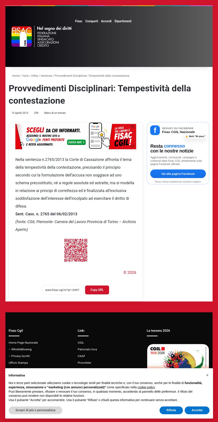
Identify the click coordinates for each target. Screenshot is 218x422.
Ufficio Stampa (18, 362)
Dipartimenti (123, 21)
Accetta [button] (197, 410)
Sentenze (46, 75)
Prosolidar (84, 362)
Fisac (78, 21)
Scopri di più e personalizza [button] (35, 410)
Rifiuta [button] (171, 410)
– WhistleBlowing (20, 349)
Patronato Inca (87, 349)
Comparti (91, 21)
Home (14, 75)
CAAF (81, 356)
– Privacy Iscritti (19, 356)
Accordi (106, 21)
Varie (25, 75)
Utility (34, 75)
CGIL (81, 342)
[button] (207, 375)
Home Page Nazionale (23, 342)
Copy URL (97, 290)
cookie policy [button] (146, 387)
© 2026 (129, 272)
